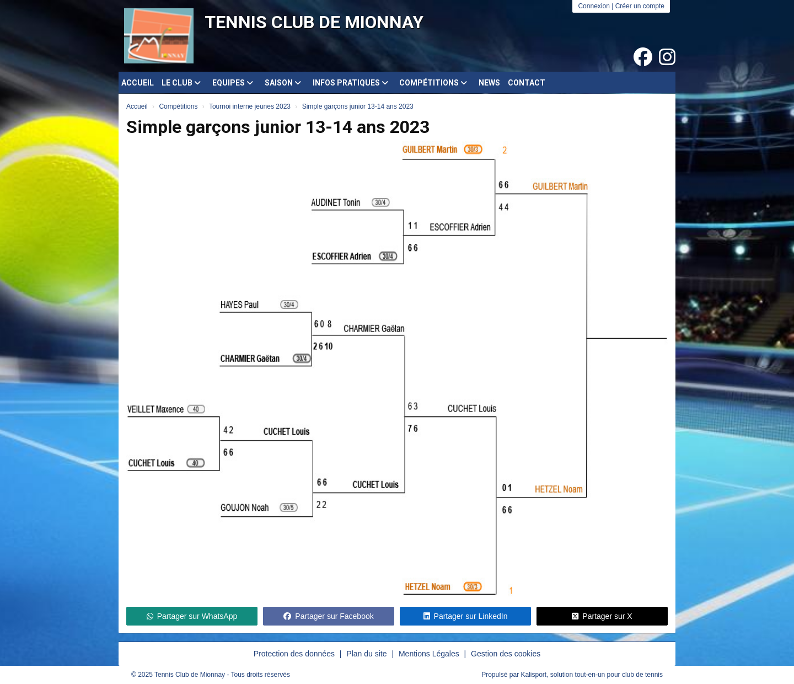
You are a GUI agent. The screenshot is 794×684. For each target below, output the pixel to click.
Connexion (593, 6)
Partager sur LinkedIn (465, 616)
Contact (526, 82)
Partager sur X (602, 616)
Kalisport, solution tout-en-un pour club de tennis (592, 674)
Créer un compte (639, 6)
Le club (181, 82)
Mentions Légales (429, 653)
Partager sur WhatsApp (192, 616)
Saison (283, 82)
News (489, 82)
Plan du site (366, 653)
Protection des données (294, 653)
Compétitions (433, 82)
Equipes (232, 82)
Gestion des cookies (505, 653)
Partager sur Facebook (328, 616)
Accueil (137, 82)
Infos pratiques (350, 82)
